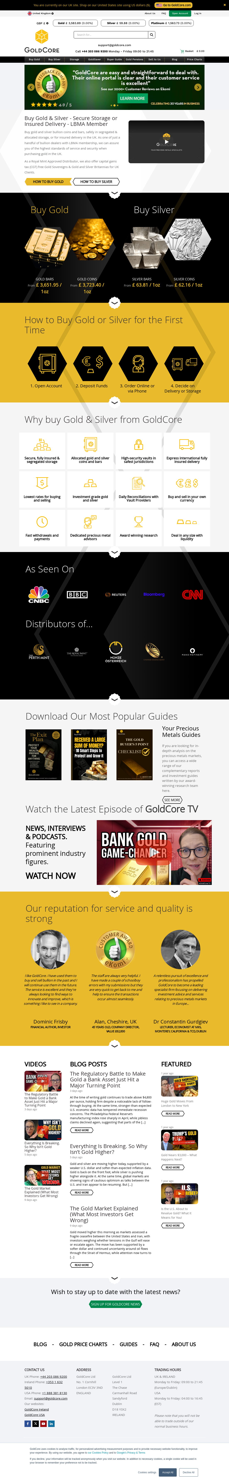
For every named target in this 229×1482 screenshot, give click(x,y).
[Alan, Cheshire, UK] (115, 949)
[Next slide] (198, 87)
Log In (197, 13)
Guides (128, 1344)
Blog (174, 59)
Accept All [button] (167, 1472)
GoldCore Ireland (36, 1409)
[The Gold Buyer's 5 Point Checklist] (134, 750)
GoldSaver (94, 59)
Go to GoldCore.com (173, 5)
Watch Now (51, 875)
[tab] (111, 105)
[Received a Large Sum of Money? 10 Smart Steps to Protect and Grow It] (89, 750)
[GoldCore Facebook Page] (27, 1424)
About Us (150, 13)
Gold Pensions (134, 59)
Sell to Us (154, 59)
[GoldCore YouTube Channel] (43, 1424)
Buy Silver (54, 59)
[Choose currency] (42, 23)
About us (184, 1344)
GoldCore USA (34, 1415)
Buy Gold (34, 59)
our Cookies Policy (98, 1452)
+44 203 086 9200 (95, 51)
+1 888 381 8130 (54, 1393)
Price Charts (194, 59)
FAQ (164, 13)
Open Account (180, 13)
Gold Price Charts (83, 1344)
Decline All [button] (188, 1472)
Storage (74, 59)
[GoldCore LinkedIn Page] (51, 1424)
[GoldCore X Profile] (35, 1424)
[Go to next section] (114, 192)
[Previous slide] (31, 87)
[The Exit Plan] (43, 750)
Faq (154, 1344)
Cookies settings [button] (147, 1472)
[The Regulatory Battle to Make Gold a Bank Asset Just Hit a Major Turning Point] (151, 849)
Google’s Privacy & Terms (131, 1452)
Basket (192, 51)
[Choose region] (40, 13)
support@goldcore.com (114, 45)
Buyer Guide (114, 59)
